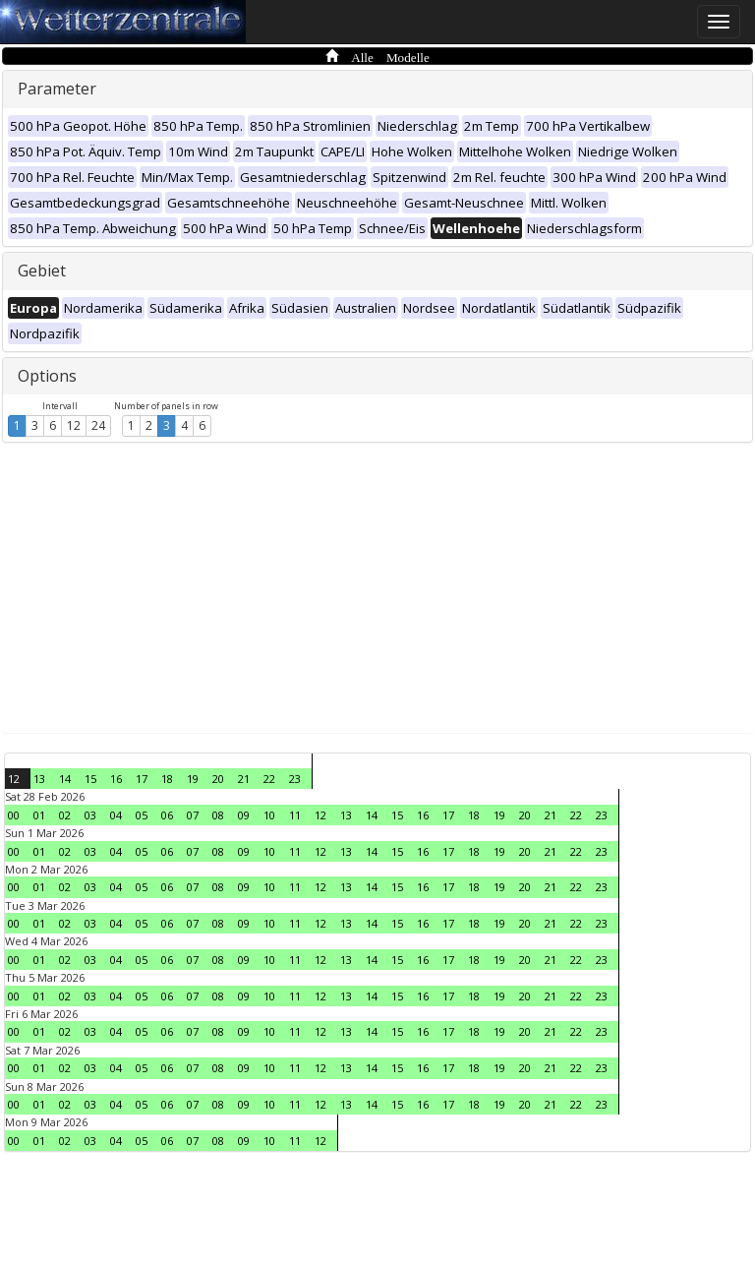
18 (167, 778)
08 (218, 815)
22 (269, 778)
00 (14, 815)
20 (218, 778)
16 (116, 778)
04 (116, 815)
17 (141, 778)
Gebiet (42, 270)
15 (90, 778)
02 (65, 815)
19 (193, 778)
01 (39, 815)
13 (39, 778)
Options (47, 376)
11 (295, 815)
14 (65, 778)
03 (90, 815)
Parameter (57, 88)
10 (269, 815)
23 (295, 778)
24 (98, 425)
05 (141, 815)
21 (244, 778)
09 (244, 815)
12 (74, 425)
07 (193, 815)
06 (167, 815)
